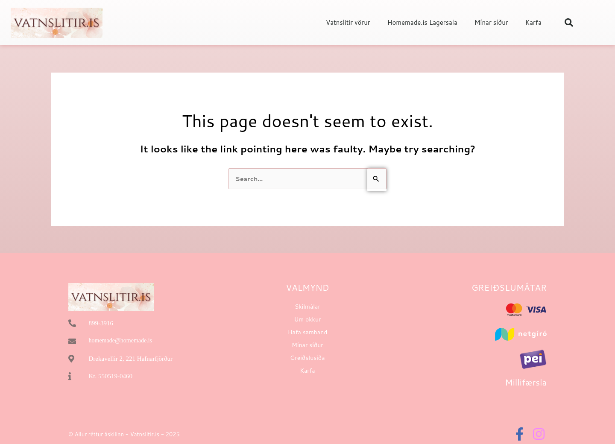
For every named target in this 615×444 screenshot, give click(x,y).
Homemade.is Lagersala (422, 22)
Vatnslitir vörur (348, 22)
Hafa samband (308, 332)
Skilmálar (307, 307)
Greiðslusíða (307, 358)
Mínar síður (491, 22)
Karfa (533, 22)
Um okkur (307, 319)
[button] (568, 22)
